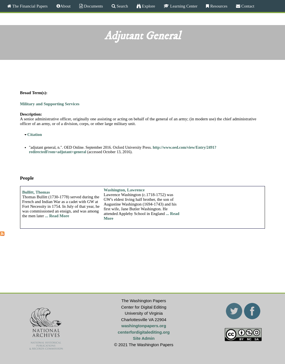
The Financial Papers (29, 6)
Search (122, 6)
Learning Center (183, 6)
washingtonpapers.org (143, 325)
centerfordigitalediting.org (144, 332)
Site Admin (144, 338)
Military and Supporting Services (50, 104)
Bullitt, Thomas (36, 192)
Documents (93, 6)
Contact (247, 6)
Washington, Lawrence (124, 190)
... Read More (57, 216)
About (65, 6)
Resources (218, 6)
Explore (148, 6)
